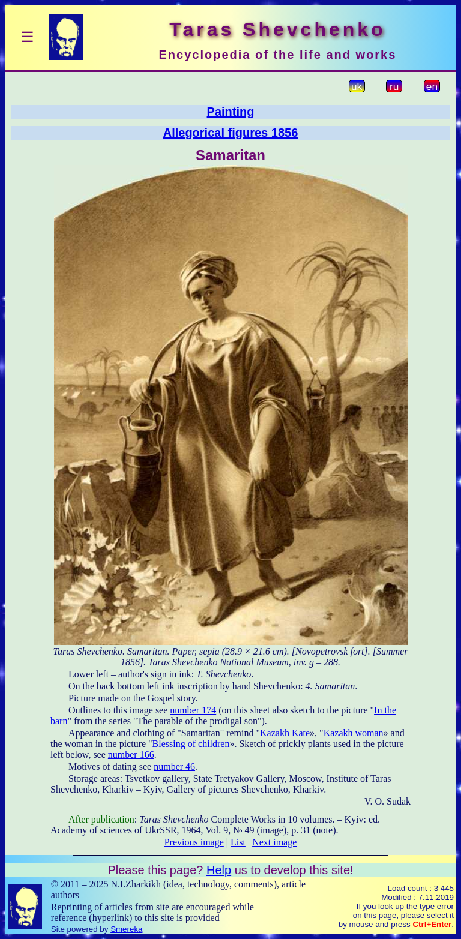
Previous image (194, 842)
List (238, 842)
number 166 (131, 754)
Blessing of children (191, 744)
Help (218, 870)
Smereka (126, 929)
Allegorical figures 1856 (230, 132)
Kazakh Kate (285, 733)
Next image (274, 842)
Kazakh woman (354, 733)
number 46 (174, 766)
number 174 (193, 710)
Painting (231, 111)
